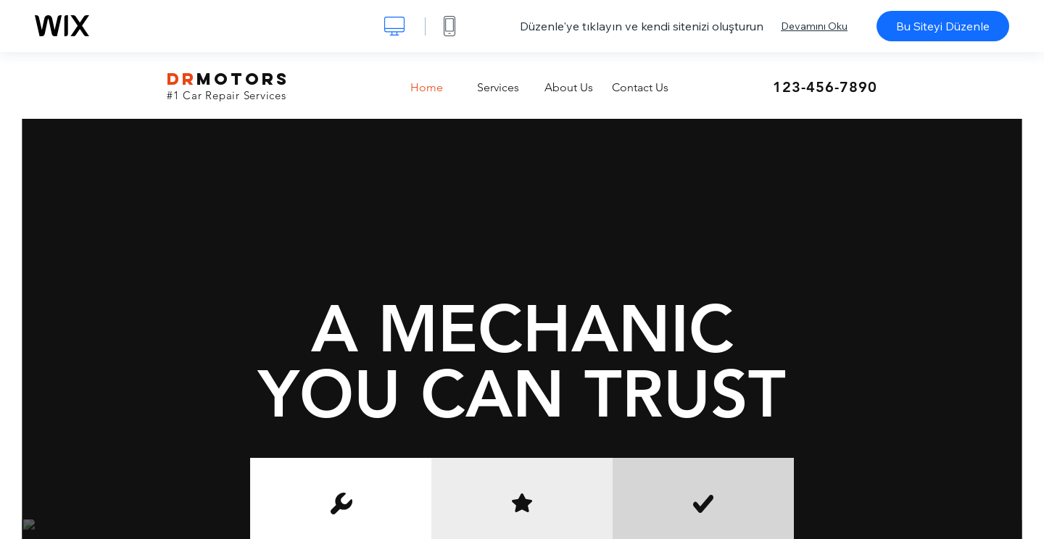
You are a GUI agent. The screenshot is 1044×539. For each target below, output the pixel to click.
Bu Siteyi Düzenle (943, 26)
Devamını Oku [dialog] (814, 26)
